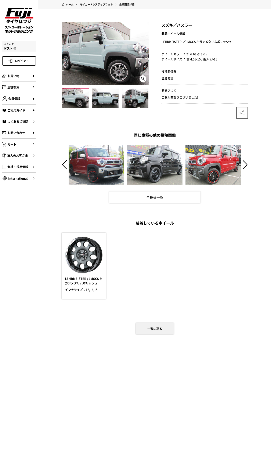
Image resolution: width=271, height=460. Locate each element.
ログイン (22, 61)
